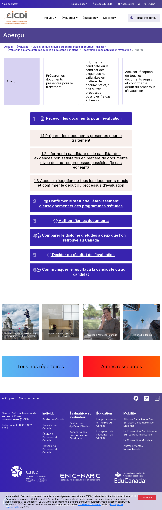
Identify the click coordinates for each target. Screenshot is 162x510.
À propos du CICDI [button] (102, 4)
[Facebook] (136, 398)
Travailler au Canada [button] (49, 427)
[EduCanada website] (130, 477)
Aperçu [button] (12, 81)
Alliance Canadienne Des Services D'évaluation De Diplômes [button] (138, 422)
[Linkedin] (157, 398)
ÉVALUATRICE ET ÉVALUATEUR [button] (80, 415)
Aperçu (138, 49)
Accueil (8, 46)
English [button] (151, 4)
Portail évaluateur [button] (146, 17)
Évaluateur (23, 46)
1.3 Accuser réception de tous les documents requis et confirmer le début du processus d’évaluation (81, 183)
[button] (16, 17)
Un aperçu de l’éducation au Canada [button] (104, 434)
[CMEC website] (33, 477)
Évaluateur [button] (68, 17)
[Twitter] (146, 398)
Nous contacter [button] (10, 4)
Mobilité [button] (108, 17)
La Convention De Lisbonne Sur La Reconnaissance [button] (140, 433)
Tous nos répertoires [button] (40, 366)
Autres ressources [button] (121, 366)
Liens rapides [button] (78, 4)
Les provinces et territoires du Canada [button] (106, 422)
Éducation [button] (89, 17)
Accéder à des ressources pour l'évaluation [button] (79, 435)
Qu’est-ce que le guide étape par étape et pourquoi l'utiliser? (69, 46)
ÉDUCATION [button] (104, 413)
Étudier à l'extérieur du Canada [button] (50, 437)
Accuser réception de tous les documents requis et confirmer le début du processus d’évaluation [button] (140, 81)
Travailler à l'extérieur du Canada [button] (50, 449)
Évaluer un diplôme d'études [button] (79, 425)
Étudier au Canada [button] (53, 419)
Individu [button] (49, 17)
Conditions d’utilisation (89, 504)
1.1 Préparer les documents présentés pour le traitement (81, 138)
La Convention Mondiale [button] (138, 440)
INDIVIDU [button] (48, 413)
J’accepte (147, 497)
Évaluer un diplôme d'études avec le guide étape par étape (43, 49)
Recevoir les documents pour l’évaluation (106, 49)
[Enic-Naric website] (80, 477)
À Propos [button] (8, 398)
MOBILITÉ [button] (129, 413)
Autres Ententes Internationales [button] (133, 447)
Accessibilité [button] (128, 4)
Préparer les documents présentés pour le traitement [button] (59, 81)
